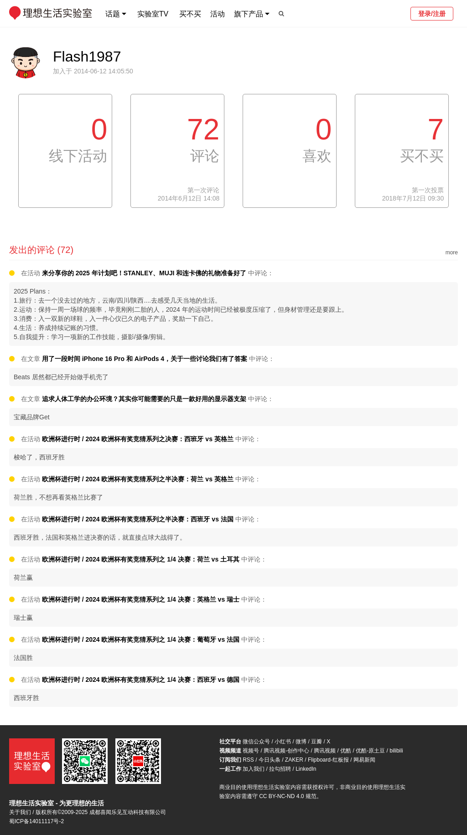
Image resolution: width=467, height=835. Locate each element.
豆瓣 (316, 741)
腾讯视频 (325, 750)
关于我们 (20, 812)
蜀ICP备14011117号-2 (36, 821)
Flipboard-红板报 (328, 760)
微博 (301, 741)
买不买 (190, 14)
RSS (248, 760)
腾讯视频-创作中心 (286, 750)
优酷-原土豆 (370, 750)
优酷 (345, 750)
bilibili (396, 750)
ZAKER (294, 760)
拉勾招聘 (280, 769)
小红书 (283, 741)
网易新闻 (364, 760)
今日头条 (269, 760)
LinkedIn (306, 769)
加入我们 (254, 769)
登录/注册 (432, 13)
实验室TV (152, 14)
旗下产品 (248, 14)
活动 (217, 14)
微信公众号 (256, 741)
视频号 (251, 750)
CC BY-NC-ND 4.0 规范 (288, 796)
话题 (112, 14)
